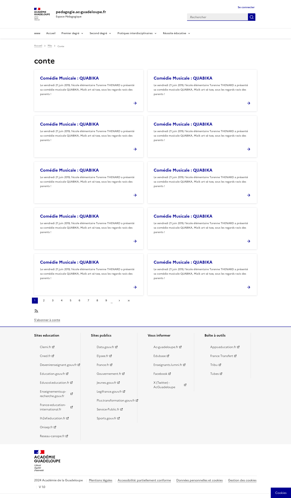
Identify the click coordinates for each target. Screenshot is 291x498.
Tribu (214, 365)
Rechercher (251, 17)
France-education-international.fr (53, 407)
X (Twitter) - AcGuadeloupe (164, 384)
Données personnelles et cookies (199, 480)
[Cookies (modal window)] (281, 493)
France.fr (103, 365)
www (37, 33)
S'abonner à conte (47, 320)
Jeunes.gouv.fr (106, 382)
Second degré (98, 33)
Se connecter (246, 7)
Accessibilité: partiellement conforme (144, 480)
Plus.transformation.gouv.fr (115, 400)
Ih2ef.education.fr (52, 418)
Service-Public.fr (108, 409)
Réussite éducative (174, 33)
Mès (50, 45)
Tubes (214, 373)
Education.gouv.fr (52, 373)
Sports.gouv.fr (106, 418)
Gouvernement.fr (109, 373)
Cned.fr (45, 356)
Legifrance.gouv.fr (109, 391)
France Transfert (221, 356)
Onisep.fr (46, 427)
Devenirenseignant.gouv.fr (58, 365)
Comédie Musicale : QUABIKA (69, 78)
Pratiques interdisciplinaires (135, 33)
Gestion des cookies (242, 480)
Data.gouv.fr (105, 347)
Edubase (159, 356)
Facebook (160, 373)
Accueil (50, 33)
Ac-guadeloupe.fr (165, 347)
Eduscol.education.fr (54, 382)
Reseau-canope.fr (52, 436)
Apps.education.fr (223, 347)
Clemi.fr (45, 347)
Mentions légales (100, 480)
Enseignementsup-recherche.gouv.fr (53, 393)
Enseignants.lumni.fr (167, 365)
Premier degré (70, 33)
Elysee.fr (102, 356)
